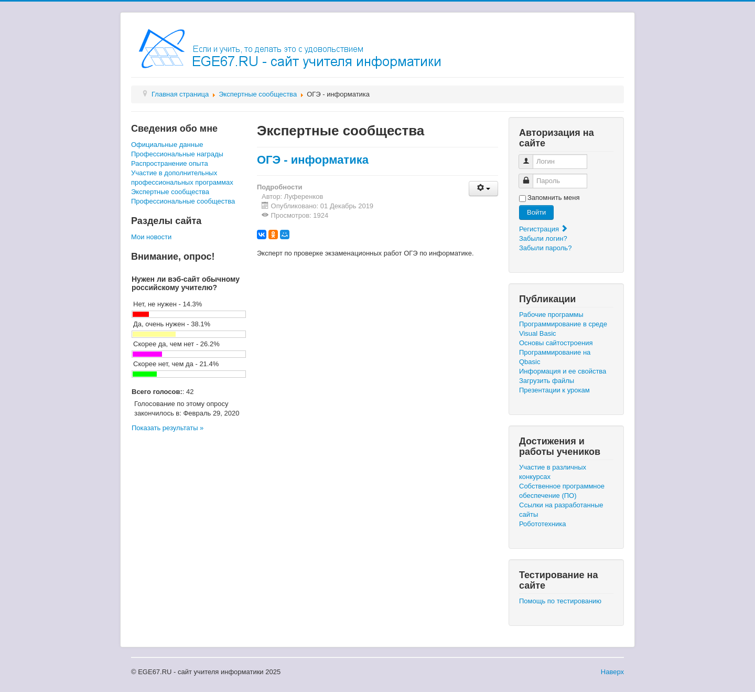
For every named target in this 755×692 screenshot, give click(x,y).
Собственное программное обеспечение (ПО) (562, 490)
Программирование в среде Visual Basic (563, 328)
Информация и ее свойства (562, 371)
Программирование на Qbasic (554, 357)
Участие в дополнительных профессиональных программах (182, 177)
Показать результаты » (167, 428)
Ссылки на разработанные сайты (561, 509)
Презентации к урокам (554, 390)
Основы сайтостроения (556, 343)
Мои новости (151, 237)
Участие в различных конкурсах (552, 472)
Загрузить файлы (546, 381)
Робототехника (542, 524)
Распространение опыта (169, 163)
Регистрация (543, 229)
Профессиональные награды (177, 154)
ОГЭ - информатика (313, 159)
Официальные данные (167, 144)
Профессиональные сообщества (183, 201)
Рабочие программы (551, 314)
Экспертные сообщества (258, 94)
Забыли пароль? (545, 248)
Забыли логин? (543, 238)
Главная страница (180, 94)
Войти (536, 212)
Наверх (612, 672)
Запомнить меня (553, 197)
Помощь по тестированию (560, 601)
